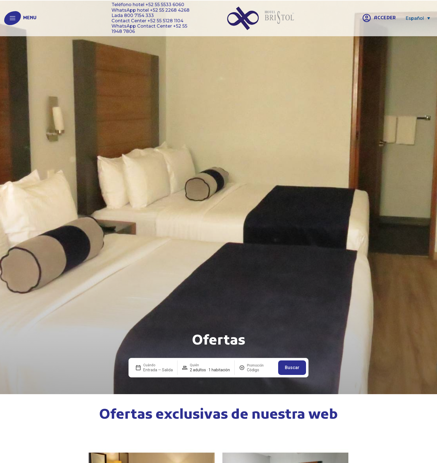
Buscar (292, 367)
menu (30, 18)
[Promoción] (260, 370)
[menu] (12, 18)
